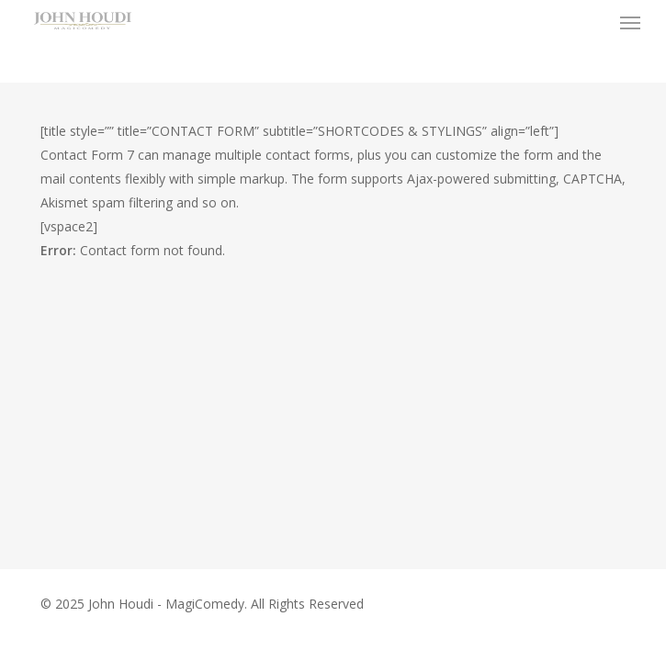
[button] (630, 22)
